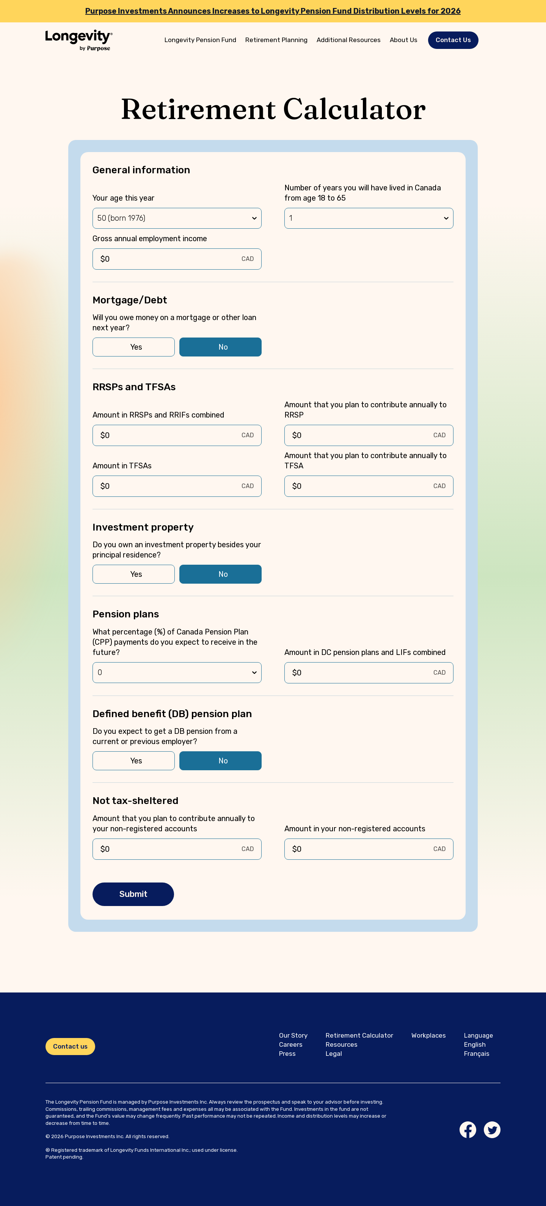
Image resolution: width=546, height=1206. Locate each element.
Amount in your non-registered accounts (354, 828)
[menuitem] (200, 40)
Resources (342, 1044)
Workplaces (428, 1035)
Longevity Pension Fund (200, 40)
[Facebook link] (468, 1129)
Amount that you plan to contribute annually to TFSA (365, 460)
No (223, 347)
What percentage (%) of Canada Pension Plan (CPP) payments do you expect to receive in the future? (175, 642)
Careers (291, 1044)
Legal (334, 1053)
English (475, 1044)
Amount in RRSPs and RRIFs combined (158, 414)
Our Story (293, 1035)
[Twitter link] (492, 1129)
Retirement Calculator (359, 1035)
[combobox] (98, 218)
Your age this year (124, 198)
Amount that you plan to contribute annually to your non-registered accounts (174, 823)
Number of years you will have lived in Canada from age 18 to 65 (362, 193)
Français (477, 1053)
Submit (133, 894)
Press (287, 1053)
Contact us (70, 1046)
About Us (403, 40)
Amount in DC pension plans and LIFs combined (365, 652)
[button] (453, 40)
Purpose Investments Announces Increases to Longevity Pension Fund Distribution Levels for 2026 (273, 11)
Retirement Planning (276, 40)
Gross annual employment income (150, 238)
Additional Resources (349, 40)
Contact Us (453, 40)
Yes (136, 347)
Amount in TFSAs (122, 465)
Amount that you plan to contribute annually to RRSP (365, 409)
